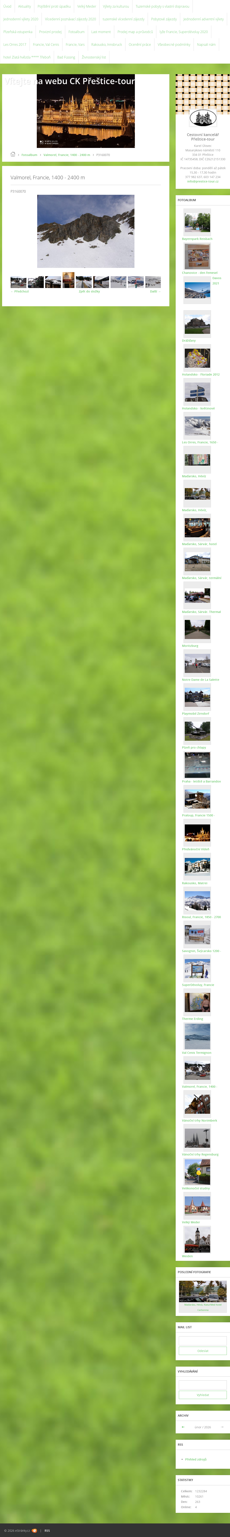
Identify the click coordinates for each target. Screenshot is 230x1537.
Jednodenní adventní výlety (203, 19)
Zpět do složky (89, 291)
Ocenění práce (140, 44)
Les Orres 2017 (14, 44)
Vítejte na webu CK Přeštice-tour (69, 81)
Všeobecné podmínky (174, 44)
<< (183, 1427)
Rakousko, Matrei (194, 883)
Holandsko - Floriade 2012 (201, 374)
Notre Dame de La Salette (200, 680)
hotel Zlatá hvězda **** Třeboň (27, 57)
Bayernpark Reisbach (197, 239)
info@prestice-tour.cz (203, 181)
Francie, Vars (75, 44)
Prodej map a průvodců (135, 31)
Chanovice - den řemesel (200, 273)
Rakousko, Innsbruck (106, 44)
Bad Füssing (66, 57)
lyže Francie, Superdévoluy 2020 (184, 31)
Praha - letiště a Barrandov (201, 781)
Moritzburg (190, 646)
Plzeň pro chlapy (194, 747)
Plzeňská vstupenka (17, 31)
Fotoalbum (76, 31)
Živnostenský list (94, 57)
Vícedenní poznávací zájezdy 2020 (70, 19)
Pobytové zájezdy (164, 19)
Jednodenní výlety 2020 (20, 19)
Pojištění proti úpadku (54, 6)
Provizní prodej (50, 31)
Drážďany (189, 340)
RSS (47, 1531)
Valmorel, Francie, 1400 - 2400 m (67, 155)
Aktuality (24, 6)
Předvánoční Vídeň (195, 849)
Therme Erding (192, 1019)
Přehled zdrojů (196, 1459)
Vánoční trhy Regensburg (200, 1154)
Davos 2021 (216, 280)
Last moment (101, 31)
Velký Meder (86, 6)
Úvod (7, 6)
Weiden (187, 1256)
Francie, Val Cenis (46, 44)
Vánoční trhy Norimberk (199, 1120)
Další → (155, 291)
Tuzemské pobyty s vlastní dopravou (162, 6)
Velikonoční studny (196, 1188)
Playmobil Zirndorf (195, 713)
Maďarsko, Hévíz (194, 476)
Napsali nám (206, 44)
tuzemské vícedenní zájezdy (123, 19)
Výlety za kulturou (116, 6)
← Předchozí (20, 291)
